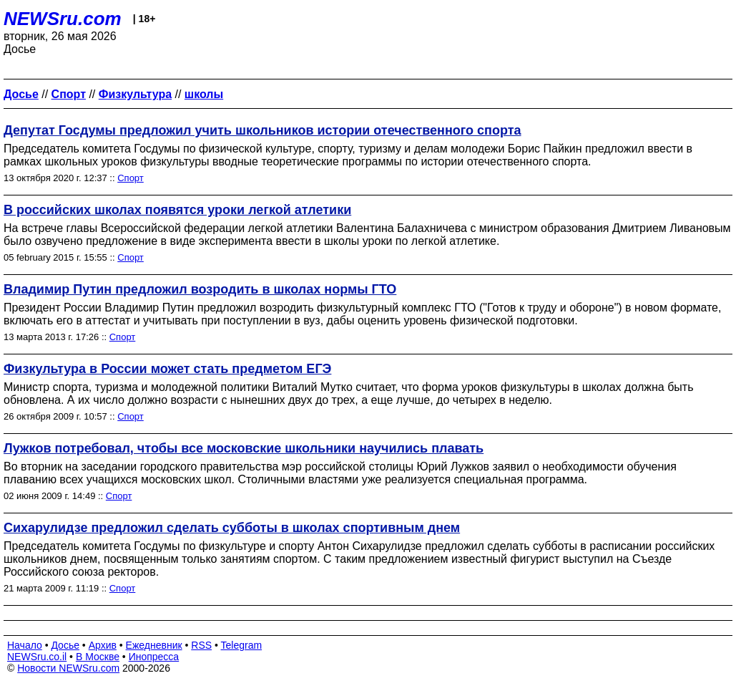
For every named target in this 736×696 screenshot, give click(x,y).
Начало (24, 645)
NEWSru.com (63, 18)
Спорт (130, 178)
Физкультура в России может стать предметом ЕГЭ (167, 369)
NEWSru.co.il (37, 656)
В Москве (97, 656)
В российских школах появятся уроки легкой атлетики (177, 210)
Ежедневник (154, 645)
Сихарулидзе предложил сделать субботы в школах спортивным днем (232, 528)
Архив (103, 645)
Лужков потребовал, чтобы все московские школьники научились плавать (244, 448)
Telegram (241, 645)
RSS (201, 645)
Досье (65, 645)
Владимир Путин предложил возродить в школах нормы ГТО (200, 289)
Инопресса (154, 656)
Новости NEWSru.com (68, 668)
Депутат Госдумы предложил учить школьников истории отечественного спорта (262, 130)
